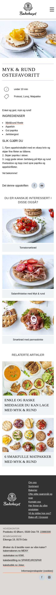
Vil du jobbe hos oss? (39, 513)
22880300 (45, 532)
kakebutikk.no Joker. (14, 565)
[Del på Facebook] (34, 186)
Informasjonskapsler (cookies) (37, 571)
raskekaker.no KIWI (13, 555)
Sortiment (33, 486)
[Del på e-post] (42, 186)
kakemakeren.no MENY (16, 550)
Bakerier (32, 490)
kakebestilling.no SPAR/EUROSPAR (22, 560)
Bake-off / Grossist (38, 517)
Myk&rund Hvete (14, 122)
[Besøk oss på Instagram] (49, 577)
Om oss (32, 482)
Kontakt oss (34, 502)
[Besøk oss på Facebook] (42, 577)
